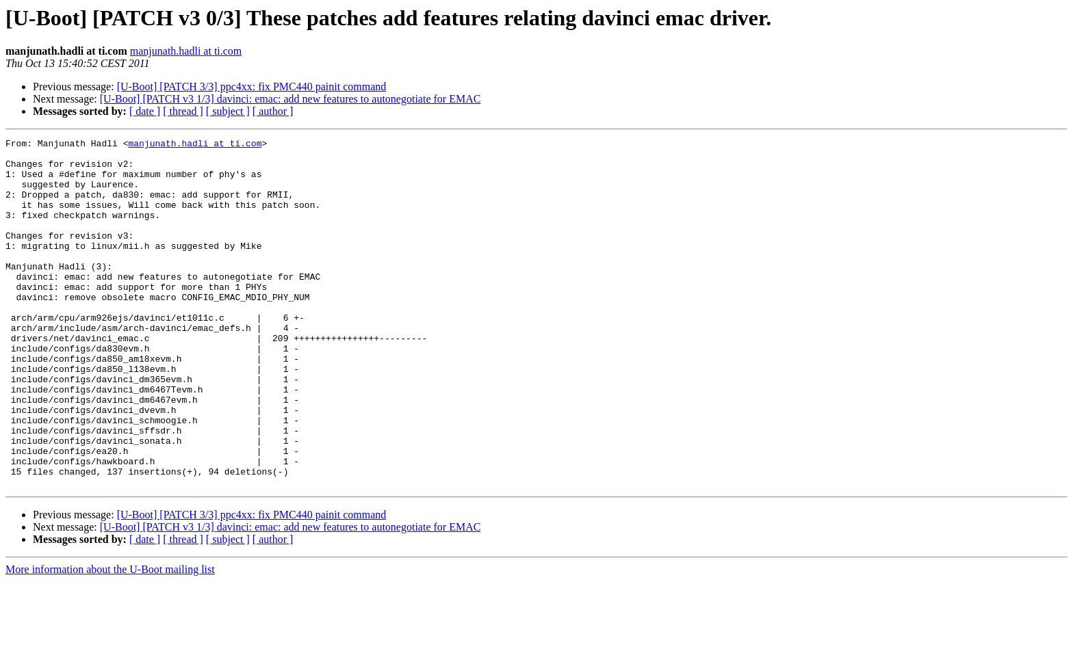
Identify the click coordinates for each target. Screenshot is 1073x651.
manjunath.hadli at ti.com (186, 51)
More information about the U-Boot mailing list (110, 639)
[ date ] (144, 111)
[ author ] (273, 111)
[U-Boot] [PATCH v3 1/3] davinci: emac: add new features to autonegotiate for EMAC (290, 99)
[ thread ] (183, 111)
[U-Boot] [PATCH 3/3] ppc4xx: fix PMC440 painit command (252, 86)
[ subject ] (228, 111)
